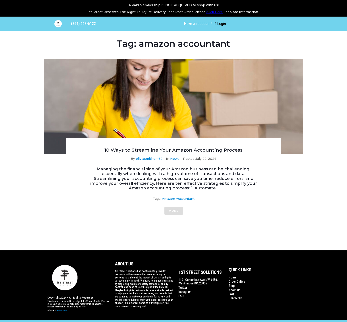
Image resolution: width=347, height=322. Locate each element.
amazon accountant (178, 199)
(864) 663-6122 (83, 23)
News (174, 159)
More (173, 210)
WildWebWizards (61, 310)
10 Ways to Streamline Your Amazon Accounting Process (173, 150)
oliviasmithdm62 (149, 159)
